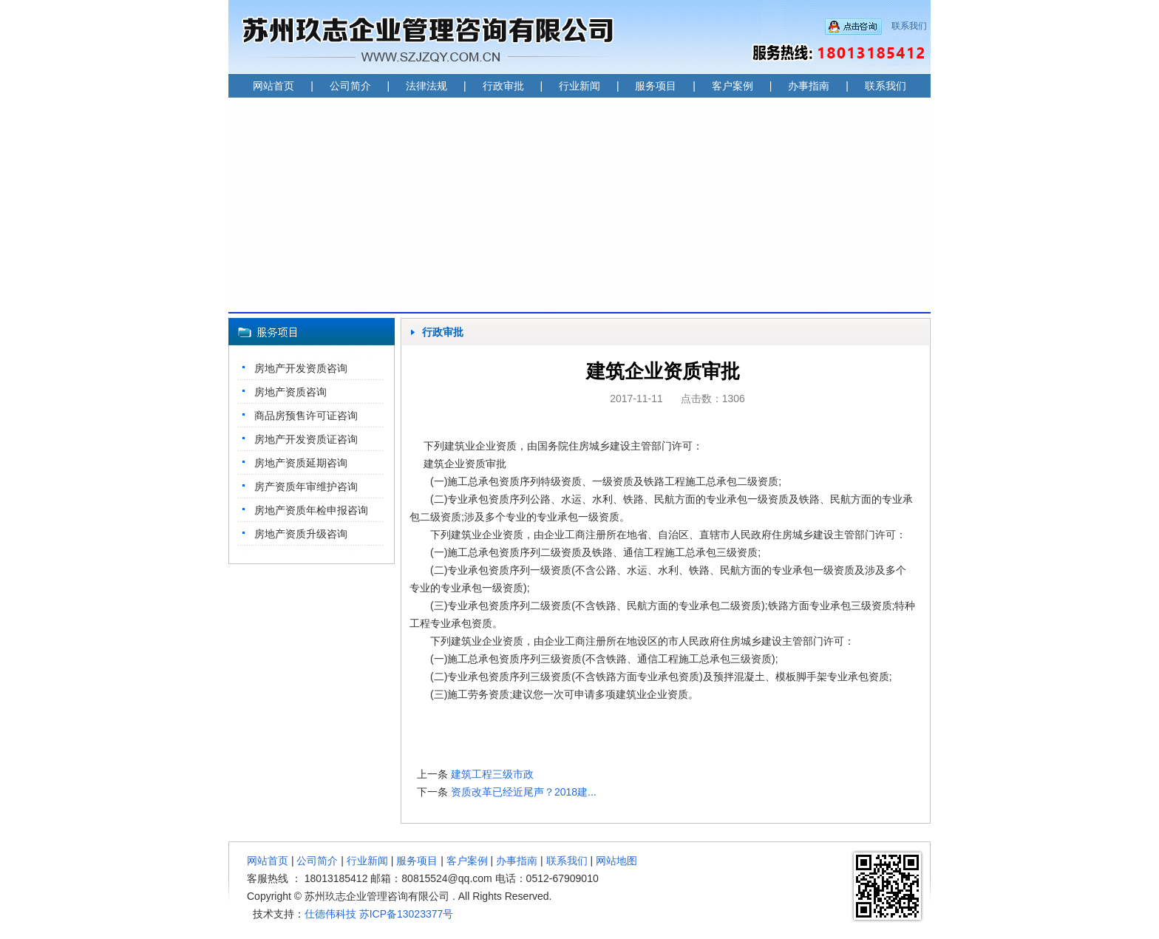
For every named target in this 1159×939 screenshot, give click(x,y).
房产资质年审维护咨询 (306, 486)
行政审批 (503, 86)
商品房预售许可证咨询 (306, 415)
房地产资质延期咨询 (300, 463)
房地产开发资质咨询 (300, 368)
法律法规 (426, 86)
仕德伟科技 (330, 914)
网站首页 (273, 86)
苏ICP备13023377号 (406, 914)
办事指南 (808, 86)
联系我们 (909, 26)
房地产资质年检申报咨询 (311, 510)
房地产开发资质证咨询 (306, 439)
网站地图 (616, 861)
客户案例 (732, 86)
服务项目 (655, 86)
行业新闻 (579, 86)
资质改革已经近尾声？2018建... (524, 792)
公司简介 (350, 86)
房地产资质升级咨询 (300, 534)
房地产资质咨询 (290, 392)
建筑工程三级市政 (504, 774)
